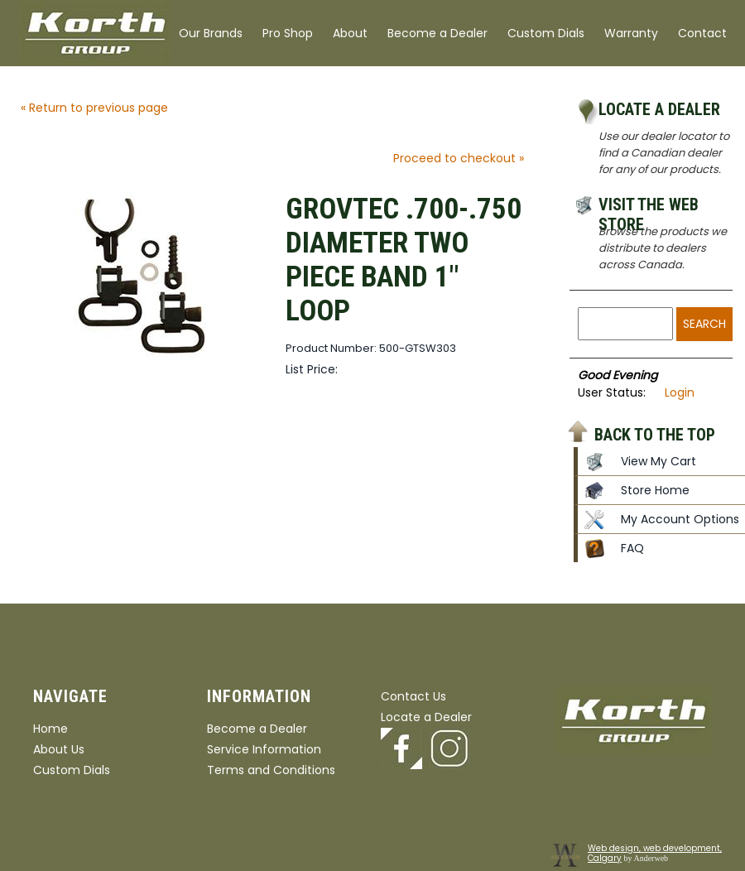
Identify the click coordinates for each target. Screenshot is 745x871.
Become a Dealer (437, 33)
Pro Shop (287, 33)
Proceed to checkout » (458, 158)
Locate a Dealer (659, 109)
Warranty (631, 33)
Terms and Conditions (271, 770)
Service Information (264, 749)
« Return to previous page (94, 107)
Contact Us (413, 696)
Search (704, 323)
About (350, 33)
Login (680, 392)
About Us (58, 749)
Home (50, 728)
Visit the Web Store (648, 207)
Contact (702, 33)
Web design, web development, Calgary (655, 853)
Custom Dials (545, 33)
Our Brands (211, 33)
